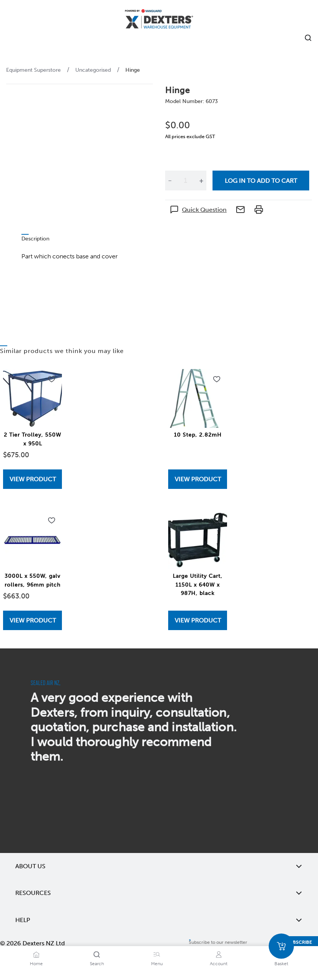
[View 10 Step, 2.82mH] (197, 479)
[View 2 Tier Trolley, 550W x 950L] (32, 479)
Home (36, 963)
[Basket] (281, 946)
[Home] (159, 20)
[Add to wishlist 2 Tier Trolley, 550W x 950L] (51, 379)
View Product (33, 479)
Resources (159, 893)
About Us (159, 866)
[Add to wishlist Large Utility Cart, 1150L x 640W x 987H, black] (217, 520)
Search (97, 963)
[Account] (218, 954)
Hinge (132, 70)
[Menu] (157, 954)
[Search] (97, 954)
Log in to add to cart (261, 180)
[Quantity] (185, 180)
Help (159, 920)
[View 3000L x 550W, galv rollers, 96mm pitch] (32, 620)
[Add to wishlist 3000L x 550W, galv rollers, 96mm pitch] (51, 520)
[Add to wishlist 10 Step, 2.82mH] (217, 379)
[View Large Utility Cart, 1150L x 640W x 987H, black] (197, 620)
